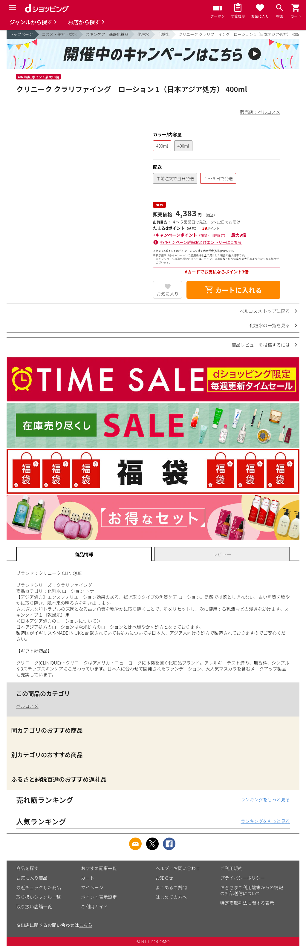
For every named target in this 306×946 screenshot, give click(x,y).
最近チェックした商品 (38, 887)
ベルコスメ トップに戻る (265, 311)
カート (87, 878)
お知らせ (164, 878)
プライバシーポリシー (242, 878)
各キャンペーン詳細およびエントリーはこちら (201, 242)
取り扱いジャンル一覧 (38, 897)
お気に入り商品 (32, 878)
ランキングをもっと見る (265, 799)
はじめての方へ (171, 897)
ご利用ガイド (94, 906)
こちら (85, 925)
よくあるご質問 (171, 887)
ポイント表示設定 (99, 897)
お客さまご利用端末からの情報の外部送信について (251, 890)
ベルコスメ (27, 706)
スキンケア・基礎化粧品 (107, 34)
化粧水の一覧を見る (270, 325)
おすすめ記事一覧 (99, 868)
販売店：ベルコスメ (260, 112)
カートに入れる (233, 289)
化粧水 (143, 34)
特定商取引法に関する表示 (247, 903)
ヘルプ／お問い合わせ (177, 868)
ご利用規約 (231, 868)
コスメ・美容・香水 (59, 34)
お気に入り (167, 293)
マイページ (92, 887)
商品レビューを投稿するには (261, 344)
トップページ (21, 34)
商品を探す (27, 868)
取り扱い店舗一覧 (34, 906)
